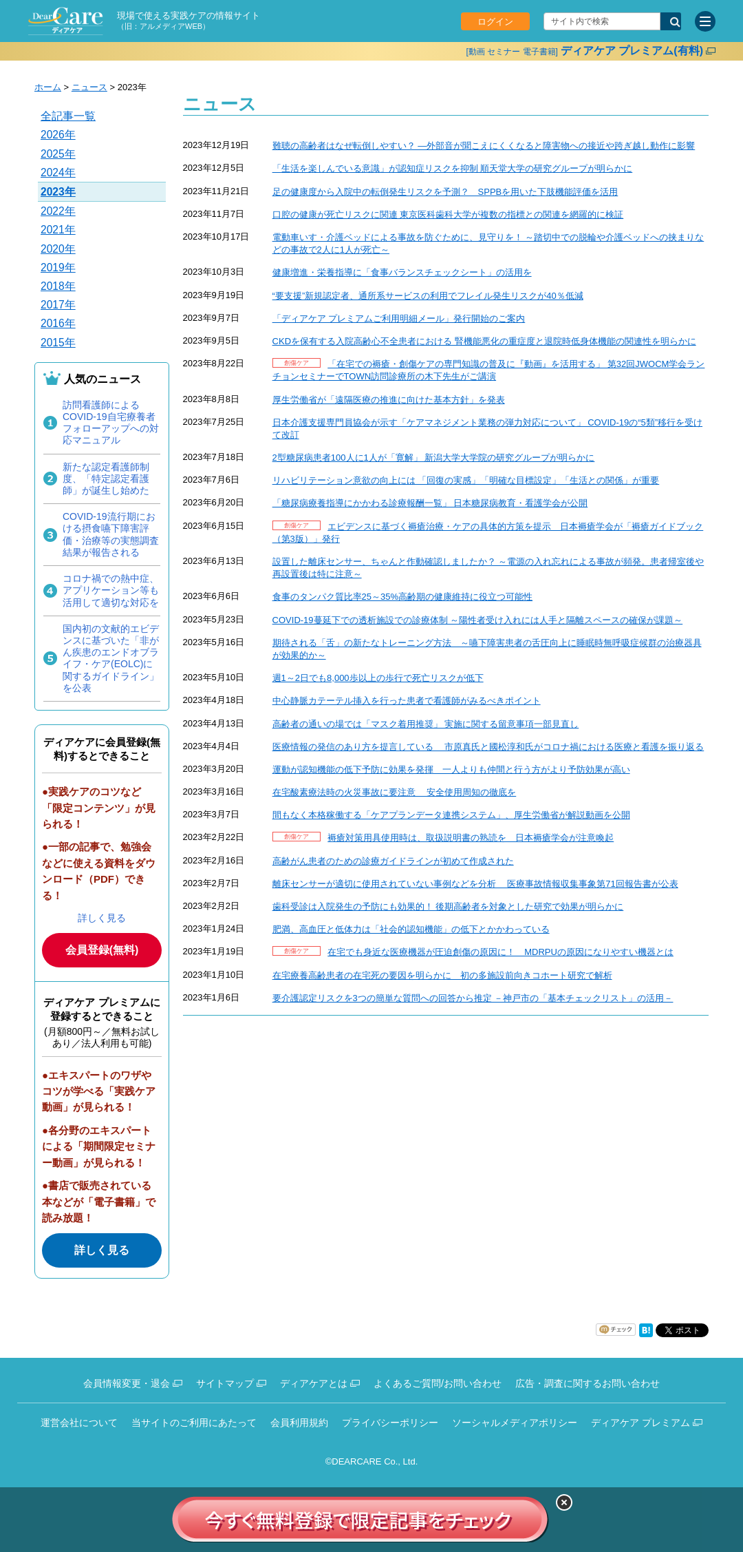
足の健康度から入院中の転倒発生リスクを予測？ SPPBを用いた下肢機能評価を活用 (445, 192)
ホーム (47, 87)
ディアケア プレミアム (640, 1422)
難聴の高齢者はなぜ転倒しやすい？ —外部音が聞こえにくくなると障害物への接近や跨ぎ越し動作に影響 (484, 145)
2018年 (58, 286)
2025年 (58, 154)
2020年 (58, 249)
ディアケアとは (313, 1383)
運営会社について (79, 1422)
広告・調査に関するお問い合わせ (587, 1383)
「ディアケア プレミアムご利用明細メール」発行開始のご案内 (399, 318)
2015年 (58, 342)
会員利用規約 (299, 1422)
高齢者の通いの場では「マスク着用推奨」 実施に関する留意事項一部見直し (425, 724)
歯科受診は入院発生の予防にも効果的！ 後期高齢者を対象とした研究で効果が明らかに (448, 906)
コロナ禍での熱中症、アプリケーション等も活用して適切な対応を (111, 590)
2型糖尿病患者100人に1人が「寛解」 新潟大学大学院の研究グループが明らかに (433, 457)
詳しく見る (102, 917)
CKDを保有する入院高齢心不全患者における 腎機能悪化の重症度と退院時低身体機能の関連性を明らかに (484, 341)
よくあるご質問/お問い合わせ (438, 1383)
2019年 (58, 267)
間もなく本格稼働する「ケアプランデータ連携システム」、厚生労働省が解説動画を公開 (451, 815)
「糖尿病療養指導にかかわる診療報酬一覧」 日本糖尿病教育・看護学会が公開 (430, 503)
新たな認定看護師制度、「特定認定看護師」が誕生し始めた (106, 478)
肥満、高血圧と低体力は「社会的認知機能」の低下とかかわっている (411, 929)
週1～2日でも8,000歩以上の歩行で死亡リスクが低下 (378, 678)
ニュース (89, 87)
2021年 (58, 229)
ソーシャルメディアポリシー (514, 1422)
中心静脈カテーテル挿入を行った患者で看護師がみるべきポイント (406, 700)
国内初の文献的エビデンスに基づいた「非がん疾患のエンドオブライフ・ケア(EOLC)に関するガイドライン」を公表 (111, 658)
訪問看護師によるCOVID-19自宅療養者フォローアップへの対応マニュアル (111, 422)
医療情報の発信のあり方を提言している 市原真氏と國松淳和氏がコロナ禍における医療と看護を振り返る (488, 747)
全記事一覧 (68, 116)
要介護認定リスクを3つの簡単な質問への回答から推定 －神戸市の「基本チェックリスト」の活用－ (473, 998)
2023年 (58, 192)
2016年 (58, 323)
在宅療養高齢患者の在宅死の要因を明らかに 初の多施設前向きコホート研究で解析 (442, 975)
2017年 (58, 305)
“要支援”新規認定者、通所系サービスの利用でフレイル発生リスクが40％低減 (427, 296)
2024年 (58, 172)
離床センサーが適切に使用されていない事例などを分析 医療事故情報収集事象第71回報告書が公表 (475, 884)
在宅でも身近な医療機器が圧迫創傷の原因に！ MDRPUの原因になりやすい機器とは (500, 952)
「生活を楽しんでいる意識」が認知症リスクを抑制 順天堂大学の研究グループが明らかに (452, 168)
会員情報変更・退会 (126, 1383)
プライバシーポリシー (390, 1422)
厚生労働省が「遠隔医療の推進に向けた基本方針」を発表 (388, 400)
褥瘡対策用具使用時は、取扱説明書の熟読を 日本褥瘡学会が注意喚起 (470, 837)
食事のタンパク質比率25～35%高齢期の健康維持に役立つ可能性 (402, 596)
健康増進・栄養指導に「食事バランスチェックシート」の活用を (402, 272)
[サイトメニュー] (705, 21)
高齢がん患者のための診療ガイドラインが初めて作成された (393, 861)
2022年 (58, 211)
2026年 (58, 134)
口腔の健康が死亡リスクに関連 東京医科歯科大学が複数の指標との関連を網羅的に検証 (448, 214)
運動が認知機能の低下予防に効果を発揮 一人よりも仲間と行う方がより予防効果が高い (451, 769)
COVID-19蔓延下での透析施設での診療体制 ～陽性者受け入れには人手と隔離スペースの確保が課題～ (477, 620)
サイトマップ (225, 1383)
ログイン (495, 22)
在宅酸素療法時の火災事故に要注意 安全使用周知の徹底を (394, 792)
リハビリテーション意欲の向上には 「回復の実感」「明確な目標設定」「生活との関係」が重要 (466, 480)
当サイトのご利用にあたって (194, 1422)
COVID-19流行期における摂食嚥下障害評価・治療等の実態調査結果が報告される (111, 534)
